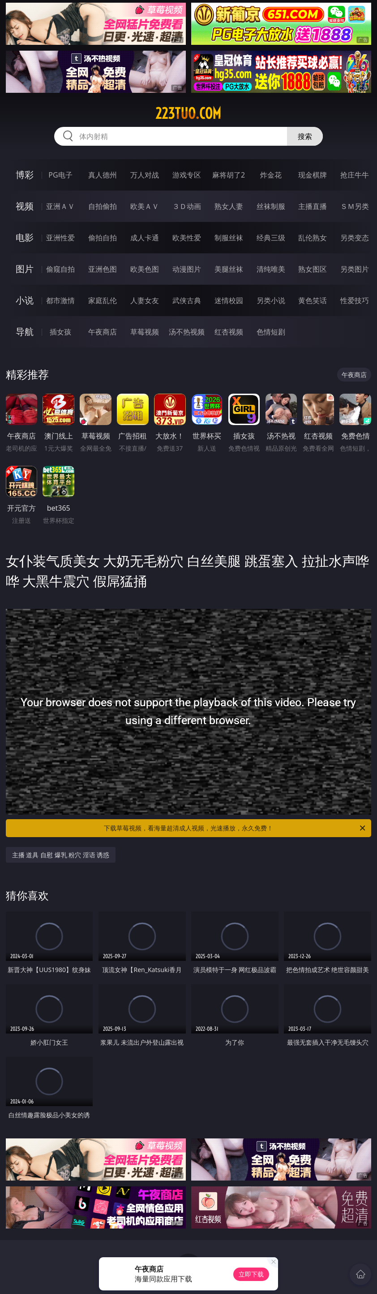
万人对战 (144, 175)
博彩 (25, 175)
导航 (25, 332)
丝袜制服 (271, 206)
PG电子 (60, 175)
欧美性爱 (186, 238)
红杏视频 (228, 332)
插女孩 (60, 332)
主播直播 (312, 206)
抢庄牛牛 (354, 175)
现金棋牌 (312, 175)
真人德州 (102, 175)
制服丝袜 (228, 238)
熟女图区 (312, 269)
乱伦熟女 (312, 238)
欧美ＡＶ (144, 206)
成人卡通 (144, 238)
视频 (25, 206)
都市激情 (60, 300)
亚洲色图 (102, 269)
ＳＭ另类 (354, 206)
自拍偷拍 (102, 206)
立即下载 (251, 1274)
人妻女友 (144, 300)
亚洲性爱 (60, 238)
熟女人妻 (228, 206)
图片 (25, 269)
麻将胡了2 (228, 175)
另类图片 (354, 269)
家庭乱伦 (102, 300)
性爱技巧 (354, 300)
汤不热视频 (187, 332)
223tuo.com (188, 113)
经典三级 (271, 238)
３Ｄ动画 (186, 206)
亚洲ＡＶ (60, 206)
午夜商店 (102, 332)
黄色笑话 (312, 300)
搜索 (305, 136)
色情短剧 (271, 332)
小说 (25, 300)
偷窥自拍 (60, 269)
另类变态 (354, 238)
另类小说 (271, 300)
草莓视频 (144, 332)
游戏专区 (186, 175)
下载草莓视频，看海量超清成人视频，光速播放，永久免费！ (235, 828)
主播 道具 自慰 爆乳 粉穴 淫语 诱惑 (61, 855)
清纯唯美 (271, 269)
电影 (25, 237)
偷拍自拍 (102, 238)
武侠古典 (186, 300)
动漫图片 (186, 269)
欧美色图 (144, 269)
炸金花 (271, 175)
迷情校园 (228, 300)
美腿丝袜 (228, 269)
